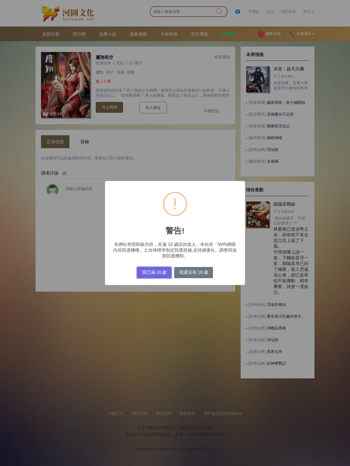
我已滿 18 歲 (154, 272)
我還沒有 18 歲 (193, 272)
